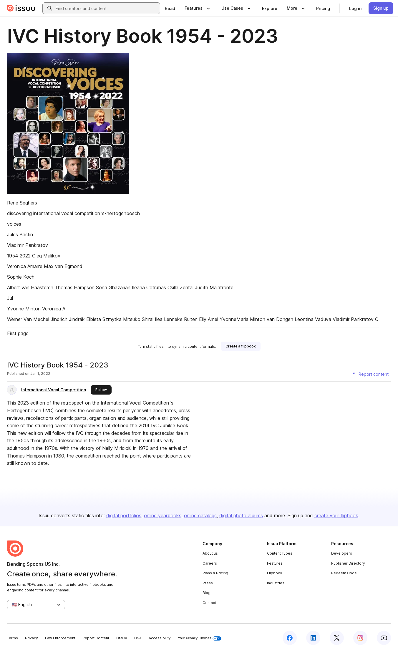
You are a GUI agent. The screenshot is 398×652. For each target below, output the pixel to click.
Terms (12, 638)
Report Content (95, 638)
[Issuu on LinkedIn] (313, 638)
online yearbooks (162, 515)
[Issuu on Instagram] (360, 638)
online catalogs (200, 515)
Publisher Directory (348, 563)
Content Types (279, 553)
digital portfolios (123, 515)
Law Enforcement (60, 638)
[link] (170, 8)
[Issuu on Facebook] (290, 638)
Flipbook (274, 573)
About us (210, 553)
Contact (209, 603)
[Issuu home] (21, 8)
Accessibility (160, 638)
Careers (210, 563)
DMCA (121, 638)
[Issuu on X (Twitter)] (337, 638)
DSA (138, 638)
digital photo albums (241, 515)
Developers (341, 553)
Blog (206, 593)
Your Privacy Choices (199, 638)
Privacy (31, 638)
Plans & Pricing (215, 573)
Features (275, 563)
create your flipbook (336, 515)
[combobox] (106, 8)
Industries (275, 583)
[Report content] (370, 374)
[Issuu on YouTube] (384, 638)
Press (208, 583)
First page (18, 333)
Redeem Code (344, 573)
